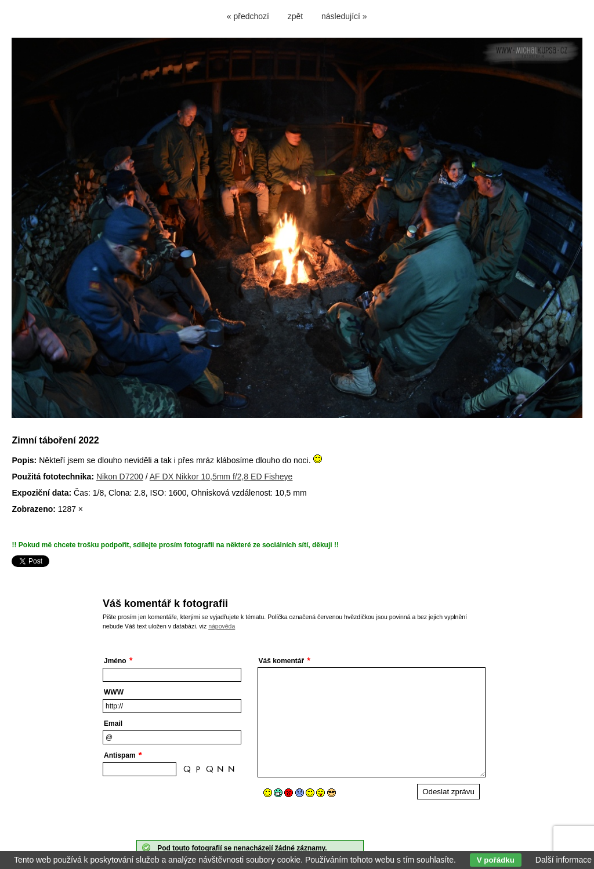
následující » (344, 16)
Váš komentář (282, 661)
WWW (114, 692)
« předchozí (248, 16)
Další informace (563, 859)
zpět (295, 16)
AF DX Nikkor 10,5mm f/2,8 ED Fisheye (221, 476)
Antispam (120, 755)
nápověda (221, 626)
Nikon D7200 (119, 476)
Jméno (115, 661)
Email (113, 723)
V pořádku (496, 860)
